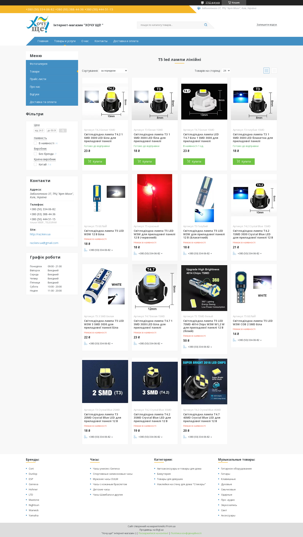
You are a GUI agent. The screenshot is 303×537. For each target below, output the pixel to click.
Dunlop (33, 473)
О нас (85, 41)
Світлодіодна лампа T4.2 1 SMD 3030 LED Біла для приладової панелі (103, 137)
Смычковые (228, 489)
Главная (42, 41)
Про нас (35, 87)
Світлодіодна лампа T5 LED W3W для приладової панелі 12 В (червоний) (154, 234)
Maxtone (34, 500)
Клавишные (228, 479)
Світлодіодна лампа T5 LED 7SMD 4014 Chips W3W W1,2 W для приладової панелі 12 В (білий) (204, 326)
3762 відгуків (213, 2)
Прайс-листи (38, 79)
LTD (31, 494)
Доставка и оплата (125, 41)
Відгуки (34, 94)
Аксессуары (228, 515)
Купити (97, 161)
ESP (31, 479)
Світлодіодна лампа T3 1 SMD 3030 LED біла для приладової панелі (152, 137)
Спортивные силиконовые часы (113, 473)
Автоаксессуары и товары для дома (179, 468)
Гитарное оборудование (236, 468)
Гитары (225, 473)
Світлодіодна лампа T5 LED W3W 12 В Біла (104, 232)
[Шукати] (205, 25)
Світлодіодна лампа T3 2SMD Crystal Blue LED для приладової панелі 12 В (102, 417)
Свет (224, 510)
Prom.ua (170, 526)
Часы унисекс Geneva (106, 468)
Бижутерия (164, 473)
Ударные (226, 494)
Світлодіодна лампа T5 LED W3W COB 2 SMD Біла (253, 322)
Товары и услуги (65, 41)
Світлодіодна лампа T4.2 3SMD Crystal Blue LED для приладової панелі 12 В (152, 417)
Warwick (34, 510)
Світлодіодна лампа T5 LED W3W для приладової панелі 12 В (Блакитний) (204, 234)
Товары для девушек (170, 479)
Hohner (33, 489)
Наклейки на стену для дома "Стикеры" (181, 484)
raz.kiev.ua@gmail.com (44, 243)
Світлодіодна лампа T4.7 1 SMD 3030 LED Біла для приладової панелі (153, 324)
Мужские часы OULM (105, 479)
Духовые (226, 484)
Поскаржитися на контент (153, 533)
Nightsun (34, 505)
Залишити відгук (267, 24)
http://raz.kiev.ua (40, 234)
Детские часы (101, 489)
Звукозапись (229, 505)
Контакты (100, 41)
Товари (34, 71)
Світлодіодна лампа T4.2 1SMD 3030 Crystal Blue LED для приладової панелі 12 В (253, 234)
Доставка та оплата (43, 102)
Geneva (33, 484)
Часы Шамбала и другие (108, 494)
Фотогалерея (38, 64)
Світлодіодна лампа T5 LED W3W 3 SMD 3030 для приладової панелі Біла (104, 324)
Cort (31, 468)
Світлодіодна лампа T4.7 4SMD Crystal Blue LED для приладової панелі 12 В (201, 417)
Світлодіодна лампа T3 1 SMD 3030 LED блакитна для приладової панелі (253, 137)
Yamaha (33, 515)
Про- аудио (228, 500)
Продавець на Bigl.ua (151, 529)
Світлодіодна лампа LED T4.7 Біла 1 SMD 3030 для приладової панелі (201, 137)
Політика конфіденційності (186, 533)
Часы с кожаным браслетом (110, 484)
